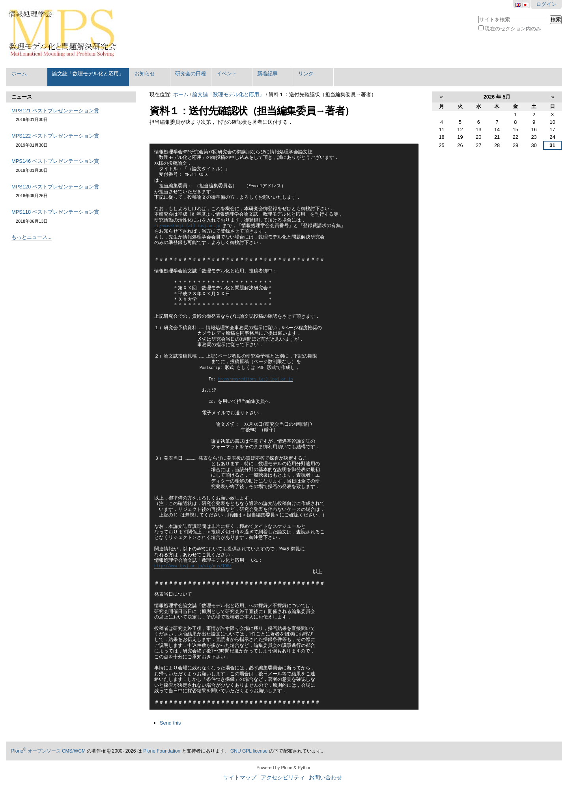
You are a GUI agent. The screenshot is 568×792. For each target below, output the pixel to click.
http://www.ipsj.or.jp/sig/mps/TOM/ (193, 565)
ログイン (546, 4)
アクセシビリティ (283, 778)
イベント (227, 73)
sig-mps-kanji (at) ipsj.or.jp (187, 225)
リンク (306, 73)
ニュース (21, 97)
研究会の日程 (190, 73)
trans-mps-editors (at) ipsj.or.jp (255, 378)
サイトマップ (239, 778)
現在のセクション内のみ (513, 29)
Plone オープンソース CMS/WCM (48, 751)
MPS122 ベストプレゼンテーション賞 (55, 136)
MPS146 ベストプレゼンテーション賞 (55, 161)
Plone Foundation (161, 751)
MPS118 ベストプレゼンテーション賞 (55, 212)
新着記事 (267, 73)
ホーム (19, 73)
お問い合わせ (325, 778)
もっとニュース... (31, 237)
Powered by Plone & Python (283, 767)
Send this (170, 723)
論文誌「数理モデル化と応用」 (88, 73)
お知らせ (145, 73)
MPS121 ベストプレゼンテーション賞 (55, 111)
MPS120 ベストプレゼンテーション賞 (55, 187)
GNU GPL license (248, 751)
